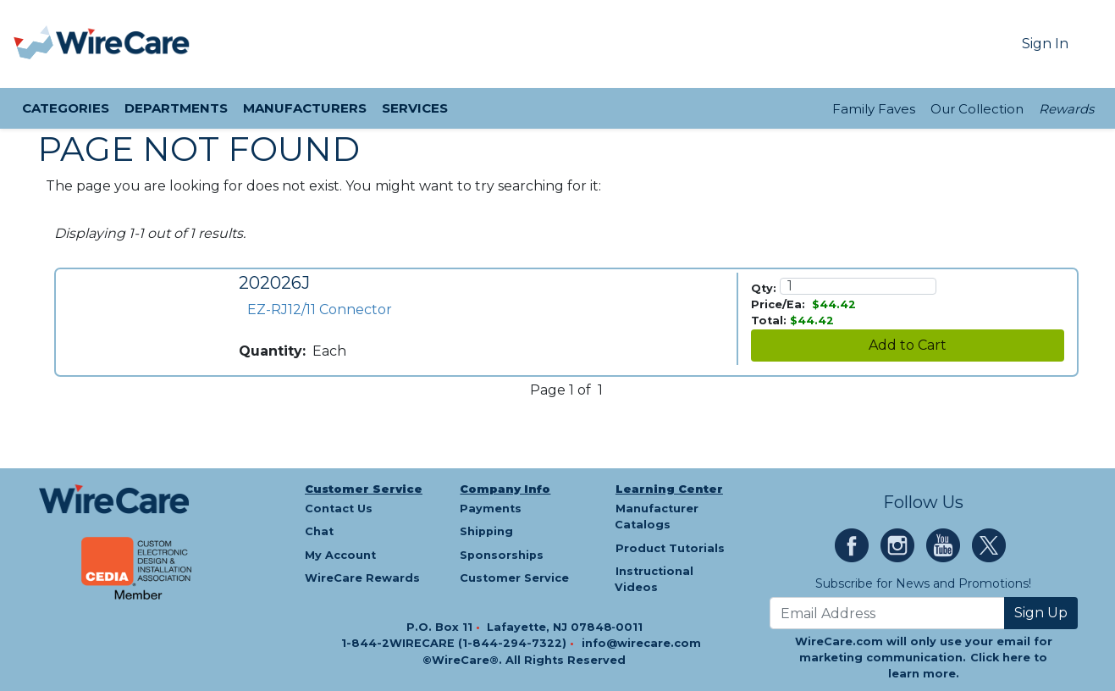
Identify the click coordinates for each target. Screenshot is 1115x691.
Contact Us (339, 508)
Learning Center (669, 489)
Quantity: (272, 351)
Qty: (763, 288)
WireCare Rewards (362, 578)
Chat (319, 531)
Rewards (1066, 109)
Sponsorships (502, 555)
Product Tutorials (670, 548)
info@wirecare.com (641, 643)
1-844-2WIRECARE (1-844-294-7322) (455, 643)
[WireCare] (123, 44)
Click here (1000, 657)
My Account (340, 555)
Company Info (505, 489)
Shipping (486, 531)
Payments (491, 508)
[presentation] (35, 44)
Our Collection (977, 109)
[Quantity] (858, 286)
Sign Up (1041, 613)
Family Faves (873, 109)
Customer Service (363, 489)
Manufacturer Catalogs (656, 516)
